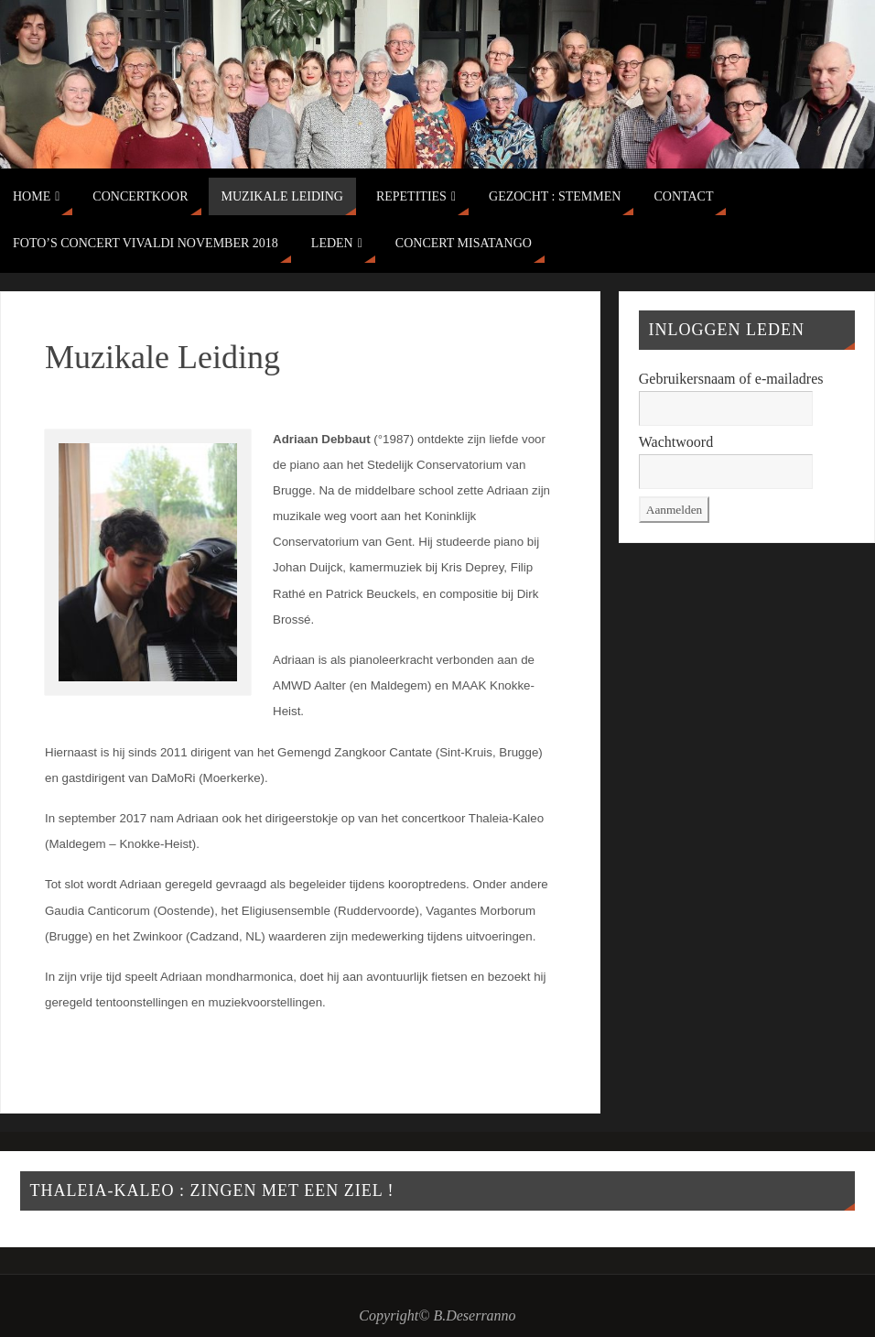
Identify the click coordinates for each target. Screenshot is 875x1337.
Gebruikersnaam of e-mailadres (731, 378)
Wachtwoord (676, 442)
